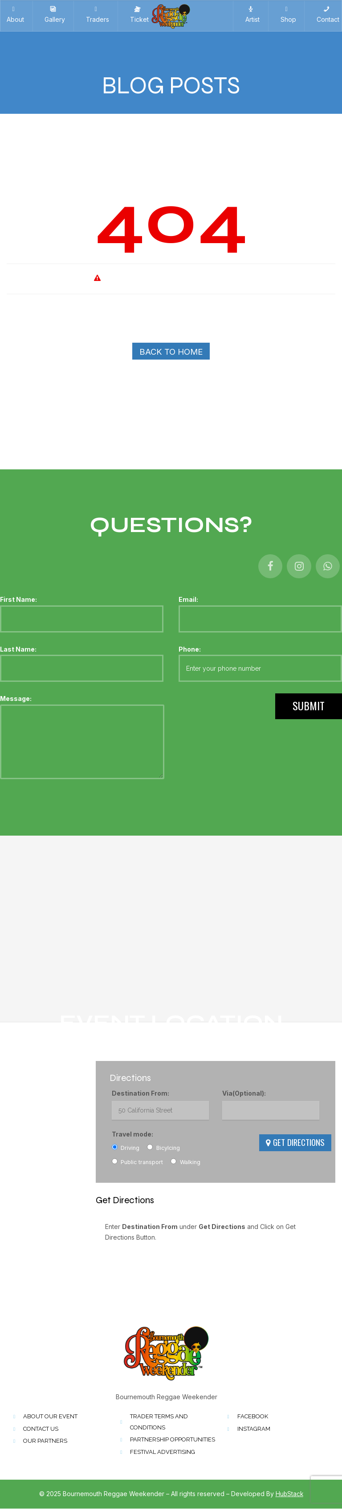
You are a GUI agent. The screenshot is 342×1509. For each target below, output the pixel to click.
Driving (126, 1148)
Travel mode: (132, 1134)
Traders (95, 14)
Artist (251, 14)
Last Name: (81, 664)
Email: (260, 614)
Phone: (260, 664)
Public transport (137, 1162)
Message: (82, 738)
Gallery (53, 14)
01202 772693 (27, 1112)
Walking (185, 1162)
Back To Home (171, 352)
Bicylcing (163, 1148)
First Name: (81, 614)
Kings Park (21, 1077)
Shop (286, 14)
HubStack (289, 1494)
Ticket (137, 14)
